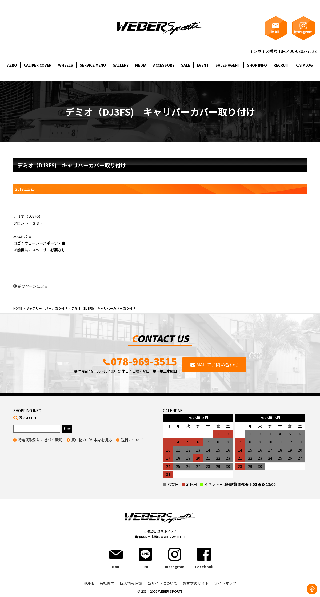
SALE (185, 65)
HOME (17, 308)
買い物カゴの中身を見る (91, 439)
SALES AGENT (227, 65)
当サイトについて (162, 583)
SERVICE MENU (93, 65)
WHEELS (65, 65)
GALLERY (121, 65)
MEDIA (140, 65)
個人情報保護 (131, 583)
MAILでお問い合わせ (217, 364)
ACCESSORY (163, 65)
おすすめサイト (196, 583)
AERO (12, 65)
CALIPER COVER (37, 65)
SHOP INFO (257, 65)
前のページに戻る (30, 286)
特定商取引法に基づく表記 (40, 439)
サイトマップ (225, 583)
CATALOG (304, 65)
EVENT (203, 65)
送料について (132, 439)
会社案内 (106, 583)
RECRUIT (281, 65)
